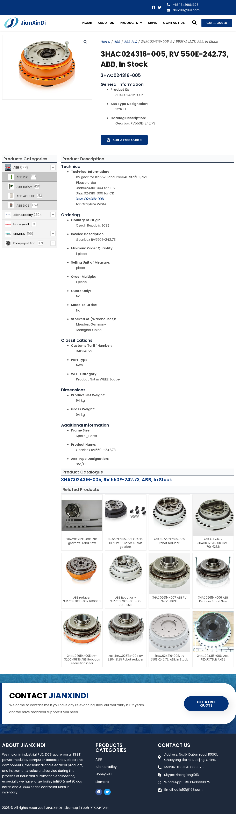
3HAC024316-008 (90, 199)
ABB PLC (130, 41)
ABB (117, 41)
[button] (194, 22)
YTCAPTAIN (99, 807)
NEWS (152, 22)
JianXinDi (33, 23)
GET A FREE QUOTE (206, 703)
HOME (87, 22)
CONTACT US (174, 22)
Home (105, 41)
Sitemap (71, 807)
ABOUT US (106, 22)
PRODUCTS (131, 23)
